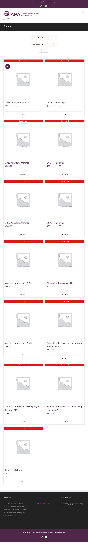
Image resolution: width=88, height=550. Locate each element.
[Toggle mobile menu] (83, 12)
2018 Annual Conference (17, 102)
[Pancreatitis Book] (23, 446)
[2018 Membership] (64, 79)
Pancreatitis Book (13, 470)
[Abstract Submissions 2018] (23, 259)
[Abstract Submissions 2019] (64, 259)
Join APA (6, 19)
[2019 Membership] (64, 139)
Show (37, 45)
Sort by (39, 38)
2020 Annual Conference (17, 222)
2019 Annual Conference (17, 162)
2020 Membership (56, 222)
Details (24, 114)
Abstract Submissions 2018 (18, 282)
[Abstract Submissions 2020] (23, 319)
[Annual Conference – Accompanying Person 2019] (23, 383)
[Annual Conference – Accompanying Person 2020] (64, 383)
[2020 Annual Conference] (23, 199)
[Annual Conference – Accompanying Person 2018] (64, 319)
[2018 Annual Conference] (23, 79)
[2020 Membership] (64, 199)
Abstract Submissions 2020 (18, 343)
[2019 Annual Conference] (23, 139)
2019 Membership (56, 162)
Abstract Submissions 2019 (60, 282)
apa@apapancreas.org (73, 504)
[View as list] (46, 50)
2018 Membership (56, 102)
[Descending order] (56, 38)
